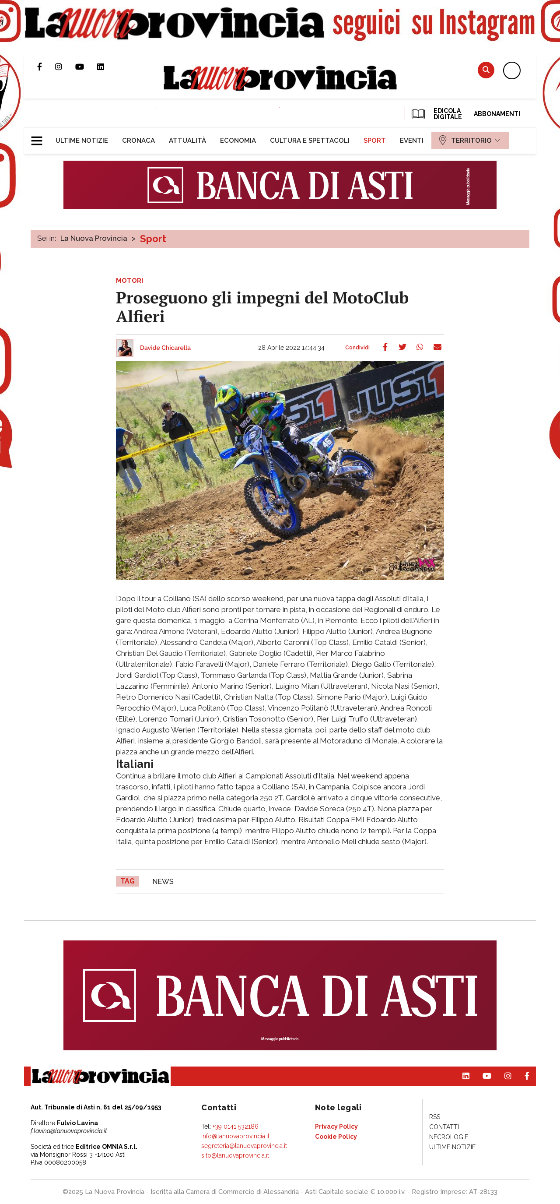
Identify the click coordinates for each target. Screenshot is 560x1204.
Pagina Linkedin (107, 66)
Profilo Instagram (65, 66)
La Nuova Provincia (93, 238)
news (163, 881)
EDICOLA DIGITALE (436, 113)
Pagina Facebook (46, 66)
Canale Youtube (86, 66)
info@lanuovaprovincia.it (235, 1136)
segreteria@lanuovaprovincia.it (244, 1145)
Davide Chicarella (165, 348)
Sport (153, 238)
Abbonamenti (497, 113)
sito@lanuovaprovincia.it (235, 1155)
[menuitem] (81, 140)
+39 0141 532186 (236, 1126)
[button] (40, 137)
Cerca (486, 70)
